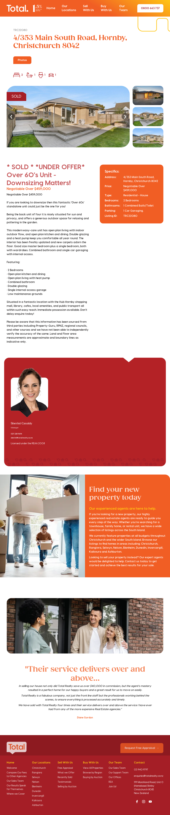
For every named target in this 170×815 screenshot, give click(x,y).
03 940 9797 (141, 770)
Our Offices (115, 777)
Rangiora (37, 773)
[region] (85, 116)
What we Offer (66, 773)
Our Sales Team (15, 781)
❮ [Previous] (11, 116)
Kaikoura (37, 800)
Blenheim (37, 786)
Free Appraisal (65, 768)
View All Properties (93, 768)
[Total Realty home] (24, 8)
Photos (22, 60)
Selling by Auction (67, 786)
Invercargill (38, 796)
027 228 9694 (16, 434)
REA (111, 782)
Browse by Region (92, 773)
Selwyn (36, 777)
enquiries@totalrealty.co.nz (148, 776)
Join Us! (112, 786)
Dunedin (36, 791)
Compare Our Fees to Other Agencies (17, 775)
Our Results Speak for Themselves (16, 787)
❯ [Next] (125, 116)
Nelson (35, 782)
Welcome (12, 768)
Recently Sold (65, 777)
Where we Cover (16, 794)
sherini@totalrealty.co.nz (22, 438)
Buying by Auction (92, 777)
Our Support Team (118, 773)
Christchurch (39, 768)
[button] (50, 8)
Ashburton (37, 805)
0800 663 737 (150, 8)
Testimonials (64, 782)
